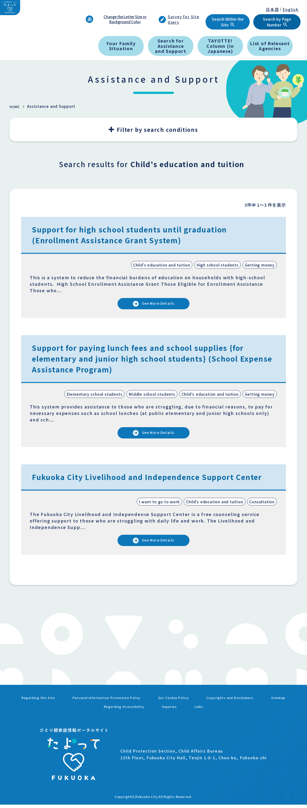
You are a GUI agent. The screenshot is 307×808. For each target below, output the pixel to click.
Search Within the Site (228, 22)
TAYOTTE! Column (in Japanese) (220, 45)
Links (222, 711)
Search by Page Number (277, 22)
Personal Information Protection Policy (117, 706)
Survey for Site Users (179, 19)
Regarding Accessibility (139, 711)
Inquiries (191, 711)
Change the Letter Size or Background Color (116, 19)
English (291, 9)
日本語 (272, 9)
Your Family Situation (121, 46)
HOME (16, 106)
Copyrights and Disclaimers (261, 706)
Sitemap (88, 711)
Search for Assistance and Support (170, 45)
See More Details (159, 305)
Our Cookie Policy (196, 706)
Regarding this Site (36, 706)
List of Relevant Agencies (270, 46)
